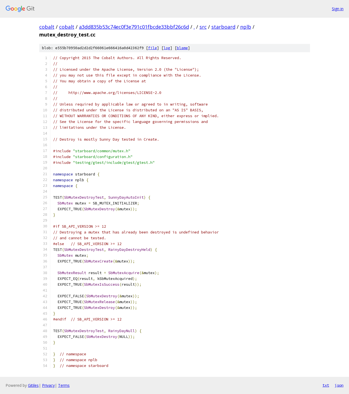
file (152, 48)
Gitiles (33, 385)
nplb (245, 26)
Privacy (48, 385)
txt (325, 385)
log (167, 48)
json (339, 385)
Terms (64, 385)
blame (182, 48)
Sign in (337, 8)
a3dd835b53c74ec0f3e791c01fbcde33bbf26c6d (134, 26)
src (203, 26)
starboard (223, 26)
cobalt (46, 26)
